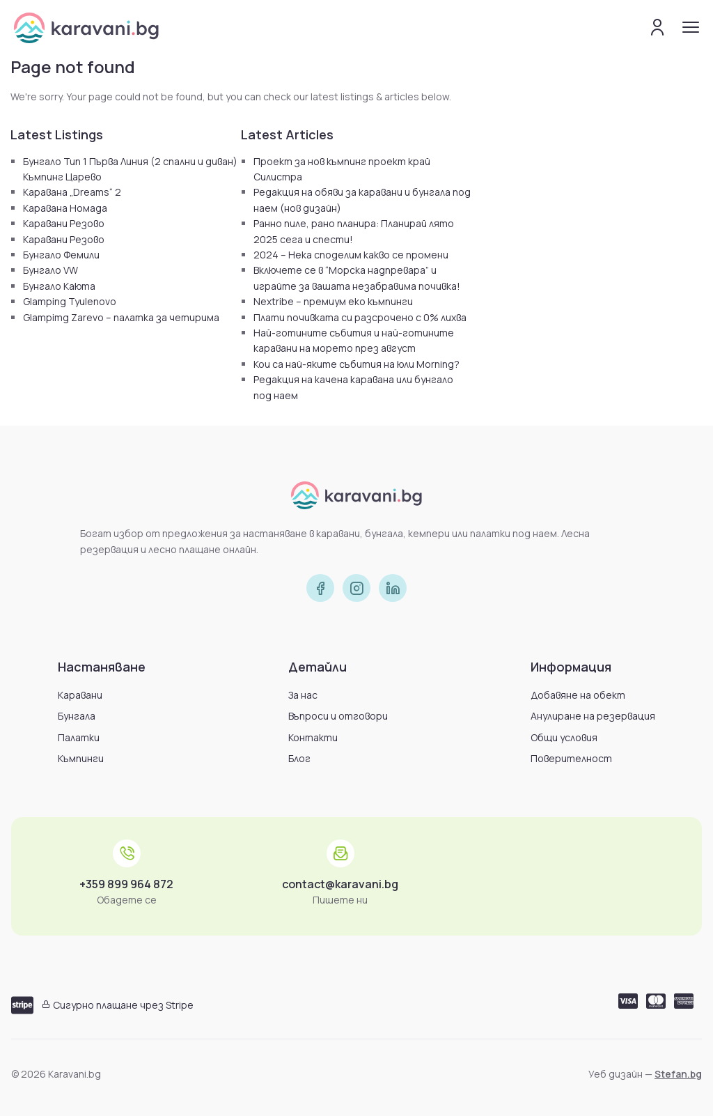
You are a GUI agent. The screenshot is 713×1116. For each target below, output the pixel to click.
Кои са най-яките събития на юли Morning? (356, 364)
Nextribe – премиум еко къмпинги (333, 301)
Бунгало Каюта (59, 286)
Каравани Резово (63, 223)
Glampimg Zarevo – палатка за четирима (121, 317)
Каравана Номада (65, 208)
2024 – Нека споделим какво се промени (350, 254)
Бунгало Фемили (61, 254)
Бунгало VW (50, 270)
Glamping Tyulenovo (69, 301)
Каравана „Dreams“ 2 (72, 192)
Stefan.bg (678, 1073)
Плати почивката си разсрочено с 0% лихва (360, 317)
